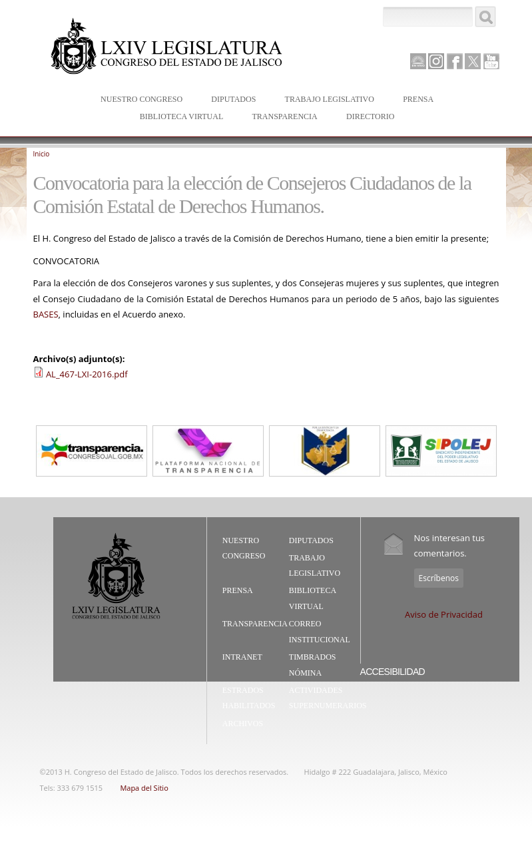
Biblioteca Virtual (178, 117)
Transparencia (284, 116)
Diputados (230, 100)
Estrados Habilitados (249, 698)
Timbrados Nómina (312, 665)
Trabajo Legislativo (327, 100)
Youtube (491, 61)
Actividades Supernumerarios (328, 698)
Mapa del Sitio (144, 788)
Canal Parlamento (418, 62)
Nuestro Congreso (138, 100)
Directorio (370, 116)
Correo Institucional (319, 631)
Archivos (242, 723)
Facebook (455, 61)
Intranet (242, 657)
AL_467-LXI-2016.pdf (87, 374)
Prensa (415, 100)
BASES (46, 314)
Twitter (473, 61)
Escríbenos (439, 578)
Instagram (436, 61)
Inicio (41, 153)
